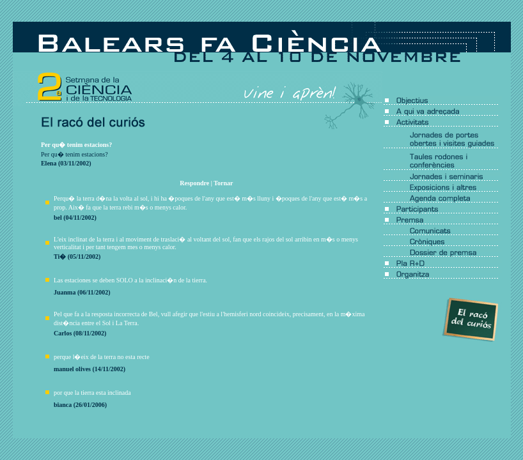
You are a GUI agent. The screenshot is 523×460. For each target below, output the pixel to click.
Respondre (194, 183)
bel (58, 217)
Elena (48, 163)
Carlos (63, 333)
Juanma (64, 292)
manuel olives (72, 368)
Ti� (60, 256)
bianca (63, 404)
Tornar (223, 183)
